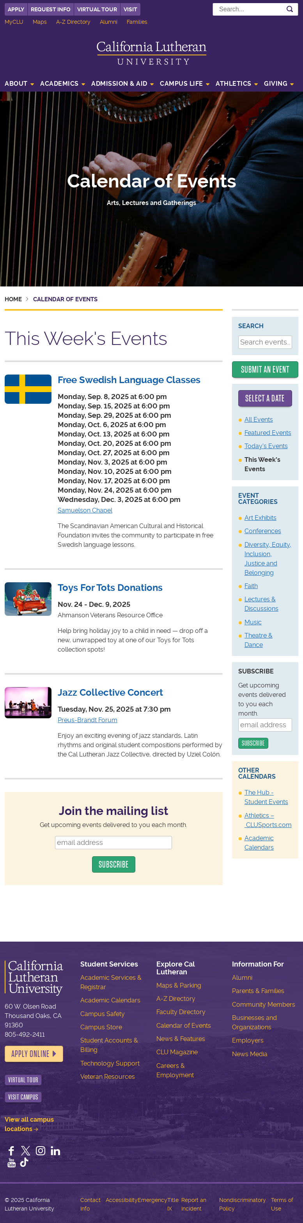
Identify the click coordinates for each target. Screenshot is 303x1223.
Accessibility (122, 1200)
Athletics (234, 83)
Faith (251, 586)
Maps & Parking (178, 985)
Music (253, 622)
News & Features (180, 1039)
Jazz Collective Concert (110, 692)
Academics (59, 83)
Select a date (265, 398)
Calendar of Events (151, 181)
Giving (275, 83)
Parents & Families (258, 991)
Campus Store (101, 1027)
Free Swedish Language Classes (129, 380)
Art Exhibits (260, 517)
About (16, 83)
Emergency (152, 1200)
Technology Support (110, 1063)
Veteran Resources (107, 1076)
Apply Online (30, 1054)
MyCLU (14, 22)
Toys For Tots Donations (110, 587)
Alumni (108, 22)
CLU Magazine (177, 1052)
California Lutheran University (152, 53)
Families (137, 22)
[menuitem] (22, 85)
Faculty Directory (181, 1012)
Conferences (263, 531)
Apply (16, 9)
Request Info (51, 9)
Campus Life (181, 83)
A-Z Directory (73, 22)
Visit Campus (23, 1097)
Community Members (263, 1004)
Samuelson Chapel (85, 510)
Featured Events (268, 433)
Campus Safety (102, 1014)
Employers (248, 1040)
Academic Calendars (110, 1000)
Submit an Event (265, 369)
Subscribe (256, 671)
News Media (250, 1054)
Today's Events (266, 446)
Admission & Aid (119, 83)
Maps (40, 22)
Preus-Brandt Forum (87, 720)
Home (13, 299)
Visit (130, 9)
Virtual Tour (97, 9)
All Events (259, 419)
